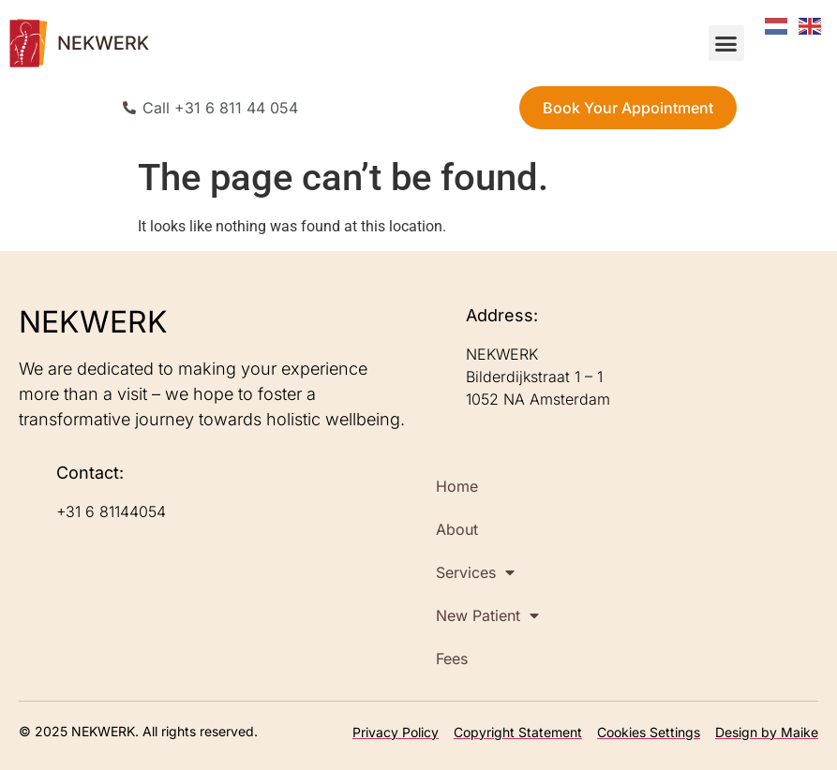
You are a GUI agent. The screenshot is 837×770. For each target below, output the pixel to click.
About (457, 529)
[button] (726, 43)
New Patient (487, 615)
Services (475, 572)
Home (457, 486)
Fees (452, 658)
